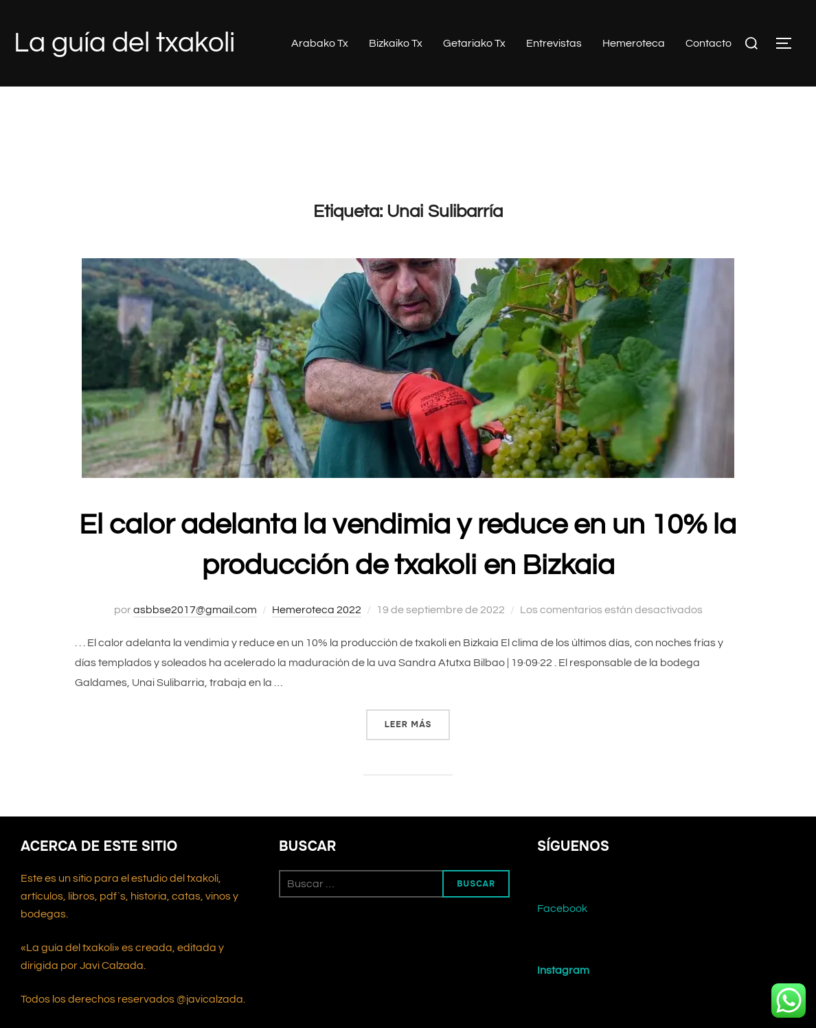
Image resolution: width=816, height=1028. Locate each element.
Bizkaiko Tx (395, 43)
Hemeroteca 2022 (316, 619)
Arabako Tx (319, 43)
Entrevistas (554, 43)
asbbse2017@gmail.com (195, 619)
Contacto (708, 43)
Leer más (418, 733)
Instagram (563, 980)
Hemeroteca (633, 43)
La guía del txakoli (124, 43)
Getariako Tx (474, 43)
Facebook (562, 918)
